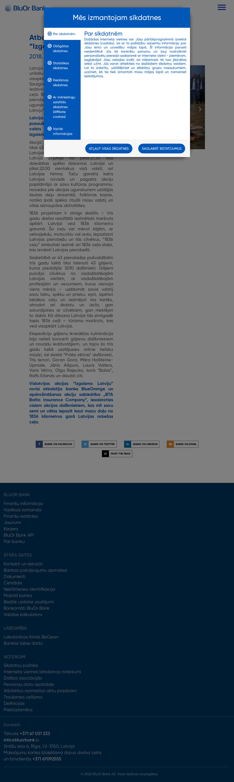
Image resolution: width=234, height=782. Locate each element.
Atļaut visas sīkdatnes (109, 148)
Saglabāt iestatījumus (161, 148)
